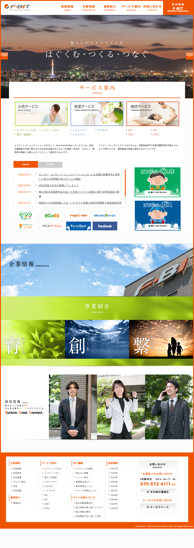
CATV (156, 134)
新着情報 (67, 8)
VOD (131, 134)
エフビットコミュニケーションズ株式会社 (17, 7)
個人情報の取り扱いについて (89, 526)
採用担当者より (83, 501)
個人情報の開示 (83, 531)
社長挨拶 (17, 488)
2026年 (114, 527)
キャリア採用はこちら (86, 509)
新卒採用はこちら (84, 505)
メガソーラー (79, 130)
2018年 (114, 492)
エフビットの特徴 (84, 488)
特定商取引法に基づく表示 (88, 535)
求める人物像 (82, 492)
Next (189, 56)
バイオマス (78, 134)
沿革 (15, 505)
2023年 (114, 514)
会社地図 (17, 509)
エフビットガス (50, 130)
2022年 (114, 509)
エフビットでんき (26, 130)
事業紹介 (109, 8)
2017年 (114, 488)
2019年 (114, 496)
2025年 (114, 523)
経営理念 (17, 492)
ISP (155, 130)
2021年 (114, 505)
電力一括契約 (24, 134)
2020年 (114, 501)
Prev (4, 56)
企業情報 (88, 8)
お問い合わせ (152, 8)
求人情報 (178, 8)
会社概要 (17, 496)
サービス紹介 (131, 8)
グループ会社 (19, 501)
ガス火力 (102, 130)
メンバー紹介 (82, 496)
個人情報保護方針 (84, 522)
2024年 (114, 518)
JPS (130, 130)
